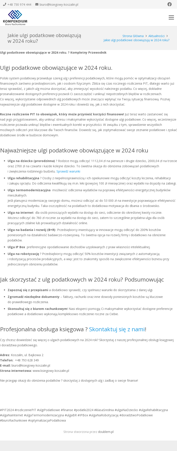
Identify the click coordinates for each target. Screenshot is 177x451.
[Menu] (171, 17)
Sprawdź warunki (68, 171)
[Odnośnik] (15, 17)
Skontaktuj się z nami (117, 329)
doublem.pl (106, 432)
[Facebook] (169, 4)
